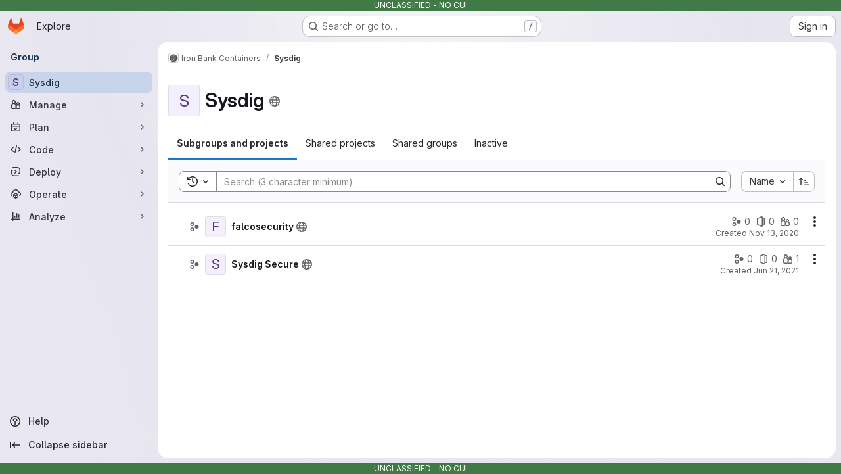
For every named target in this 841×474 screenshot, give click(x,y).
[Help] (78, 421)
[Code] (78, 149)
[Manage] (78, 104)
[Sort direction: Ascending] (804, 181)
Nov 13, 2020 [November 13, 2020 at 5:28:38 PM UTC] (774, 233)
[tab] (232, 143)
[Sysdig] (78, 82)
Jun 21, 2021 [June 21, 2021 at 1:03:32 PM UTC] (776, 270)
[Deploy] (78, 171)
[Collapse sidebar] (78, 445)
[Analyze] (78, 216)
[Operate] (78, 193)
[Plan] (78, 126)
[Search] (456, 181)
